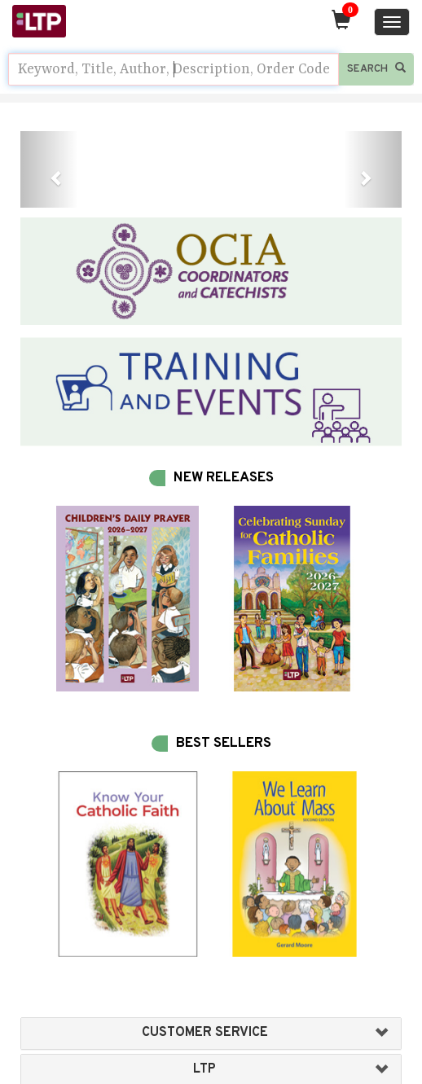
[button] (48, 169)
